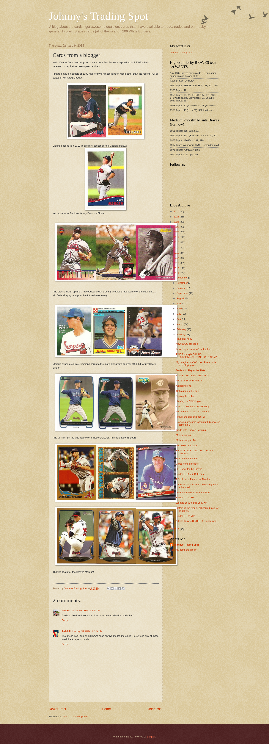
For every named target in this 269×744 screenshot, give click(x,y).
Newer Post (57, 709)
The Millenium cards (186, 445)
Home (106, 709)
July (179, 303)
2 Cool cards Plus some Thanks (193, 479)
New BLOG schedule (187, 343)
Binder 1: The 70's (185, 516)
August (181, 298)
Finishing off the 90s (186, 458)
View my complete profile (183, 549)
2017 (177, 257)
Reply (65, 620)
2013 (177, 529)
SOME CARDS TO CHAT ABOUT (194, 375)
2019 (177, 247)
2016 (177, 263)
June (180, 308)
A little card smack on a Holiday (192, 406)
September (183, 293)
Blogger (151, 736)
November (182, 282)
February (182, 329)
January (181, 334)
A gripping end (183, 385)
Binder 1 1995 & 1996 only (190, 474)
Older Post (154, 709)
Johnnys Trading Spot (181, 52)
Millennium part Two (186, 440)
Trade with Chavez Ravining (191, 430)
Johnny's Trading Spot (98, 16)
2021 (177, 237)
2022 (177, 232)
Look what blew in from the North (193, 492)
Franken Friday (184, 338)
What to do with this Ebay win (191, 502)
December (182, 277)
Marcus (66, 610)
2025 (177, 216)
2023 (177, 226)
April (179, 319)
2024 (177, 221)
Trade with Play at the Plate (190, 370)
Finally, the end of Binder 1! (190, 416)
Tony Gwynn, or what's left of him (193, 349)
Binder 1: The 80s (185, 497)
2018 (177, 252)
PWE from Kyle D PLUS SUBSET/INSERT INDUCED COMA (196, 355)
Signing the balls (185, 396)
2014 (177, 273)
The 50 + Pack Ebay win (189, 380)
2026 (177, 211)
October (181, 288)
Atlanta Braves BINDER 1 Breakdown (196, 521)
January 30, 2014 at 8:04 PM (87, 631)
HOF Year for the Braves (189, 469)
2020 (177, 242)
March (180, 324)
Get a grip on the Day (187, 391)
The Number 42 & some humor (192, 411)
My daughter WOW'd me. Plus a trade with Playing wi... (196, 363)
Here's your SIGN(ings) (188, 401)
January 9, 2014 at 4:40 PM (85, 610)
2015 (177, 268)
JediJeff (66, 631)
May (179, 313)
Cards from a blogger (187, 463)
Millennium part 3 (185, 435)
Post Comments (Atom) (75, 716)
